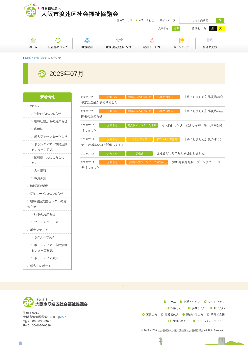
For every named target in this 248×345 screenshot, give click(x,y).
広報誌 (38, 114)
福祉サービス (151, 29)
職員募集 (40, 164)
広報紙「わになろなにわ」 (47, 146)
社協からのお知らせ (47, 99)
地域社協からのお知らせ (50, 107)
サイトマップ (179, 6)
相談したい (177, 294)
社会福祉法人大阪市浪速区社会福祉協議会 (70, 10)
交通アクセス (191, 287)
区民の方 (151, 300)
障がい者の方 (194, 300)
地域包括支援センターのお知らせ (46, 189)
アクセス (136, 6)
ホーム (33, 29)
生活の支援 (210, 29)
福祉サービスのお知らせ (46, 179)
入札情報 (40, 156)
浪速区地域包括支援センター (119, 29)
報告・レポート (40, 251)
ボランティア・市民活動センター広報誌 (49, 132)
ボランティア (181, 29)
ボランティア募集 (46, 244)
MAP (62, 302)
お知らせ (39, 43)
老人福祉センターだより (50, 122)
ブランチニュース (46, 208)
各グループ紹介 (44, 223)
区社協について (58, 29)
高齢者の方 (172, 300)
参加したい (199, 294)
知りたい (219, 294)
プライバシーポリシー (211, 306)
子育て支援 (218, 300)
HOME (27, 43)
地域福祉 (87, 29)
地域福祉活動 (39, 171)
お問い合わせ (158, 6)
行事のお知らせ (44, 200)
